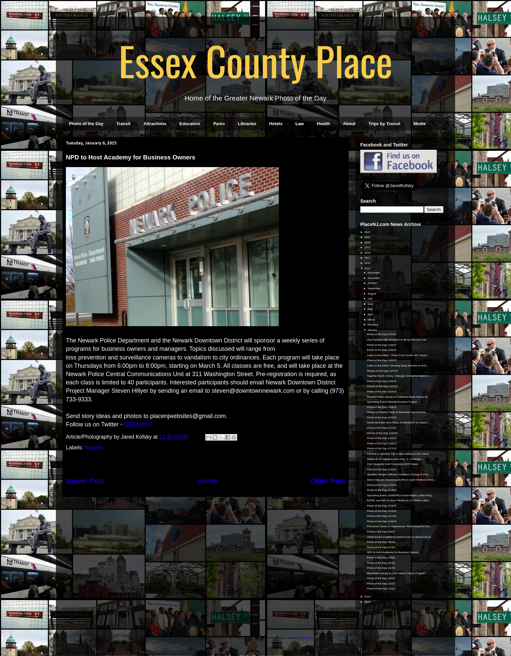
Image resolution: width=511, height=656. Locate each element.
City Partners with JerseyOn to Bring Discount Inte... (397, 339)
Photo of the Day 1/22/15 (382, 417)
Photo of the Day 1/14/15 (382, 490)
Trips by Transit (385, 123)
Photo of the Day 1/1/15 (381, 588)
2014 (367, 596)
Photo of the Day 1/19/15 (382, 438)
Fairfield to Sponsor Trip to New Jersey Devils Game (398, 453)
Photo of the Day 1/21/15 (382, 427)
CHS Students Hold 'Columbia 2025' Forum (392, 464)
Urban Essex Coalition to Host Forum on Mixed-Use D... (400, 537)
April (371, 314)
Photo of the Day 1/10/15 (382, 521)
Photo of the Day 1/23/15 (382, 407)
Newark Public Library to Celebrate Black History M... (398, 396)
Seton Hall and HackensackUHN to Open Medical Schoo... (401, 479)
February (373, 324)
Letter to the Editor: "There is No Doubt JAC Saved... (398, 355)
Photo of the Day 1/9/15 (381, 531)
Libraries (247, 123)
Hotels (275, 123)
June (371, 304)
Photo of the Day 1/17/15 (382, 448)
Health (323, 123)
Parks (219, 123)
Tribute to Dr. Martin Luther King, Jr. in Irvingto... (395, 459)
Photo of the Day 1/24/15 (382, 391)
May (370, 309)
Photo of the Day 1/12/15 (382, 511)
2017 (367, 257)
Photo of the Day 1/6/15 (381, 557)
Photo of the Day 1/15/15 (382, 485)
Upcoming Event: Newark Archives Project (392, 401)
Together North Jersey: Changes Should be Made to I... (399, 375)
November (374, 278)
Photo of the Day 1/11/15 (382, 516)
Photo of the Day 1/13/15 (382, 505)
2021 (367, 237)
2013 (367, 601)
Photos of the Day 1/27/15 (382, 370)
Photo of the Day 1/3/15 (381, 578)
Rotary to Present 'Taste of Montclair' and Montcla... (397, 412)
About (349, 123)
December (374, 272)
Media (420, 123)
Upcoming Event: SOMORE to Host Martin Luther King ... (400, 495)
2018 (367, 252)
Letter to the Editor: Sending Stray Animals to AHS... (397, 365)
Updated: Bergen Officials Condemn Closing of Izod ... (399, 474)
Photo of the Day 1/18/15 (382, 443)
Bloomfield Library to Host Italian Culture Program (396, 573)
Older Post (327, 481)
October (373, 283)
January (373, 329)
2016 (367, 263)
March (372, 319)
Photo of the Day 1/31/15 (382, 334)
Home (207, 481)
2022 (367, 232)
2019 (367, 247)
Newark (93, 447)
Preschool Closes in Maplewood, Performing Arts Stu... (399, 526)
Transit (123, 123)
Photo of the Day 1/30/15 (382, 344)
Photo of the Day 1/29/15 (382, 349)
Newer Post (85, 481)
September (374, 288)
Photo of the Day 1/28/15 (382, 360)
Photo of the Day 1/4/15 (381, 567)
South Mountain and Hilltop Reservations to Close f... (398, 422)
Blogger (306, 637)
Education (189, 123)
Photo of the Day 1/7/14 (381, 547)
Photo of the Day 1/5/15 (381, 562)
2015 (367, 268)
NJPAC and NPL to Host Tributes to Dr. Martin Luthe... (399, 500)
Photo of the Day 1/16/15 (382, 469)
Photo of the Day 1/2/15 (381, 583)
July (370, 298)
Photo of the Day (86, 123)
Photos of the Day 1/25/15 (382, 386)
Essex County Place (255, 60)
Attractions (154, 123)
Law (299, 123)
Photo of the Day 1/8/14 (381, 542)
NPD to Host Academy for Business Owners (393, 552)
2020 (367, 242)
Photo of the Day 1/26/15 (382, 381)
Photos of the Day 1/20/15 (382, 433)
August (372, 293)
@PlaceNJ (138, 424)
